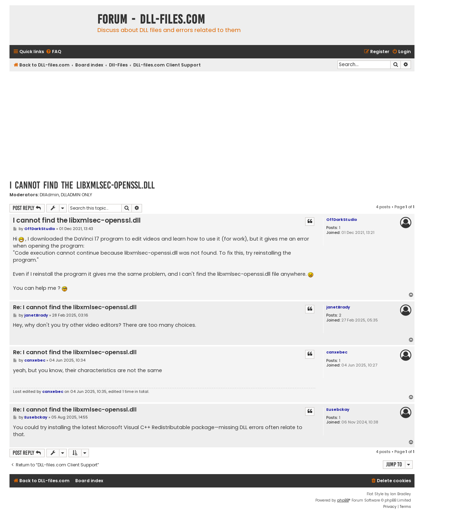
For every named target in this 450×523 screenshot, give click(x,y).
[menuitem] (53, 52)
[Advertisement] (211, 124)
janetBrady (338, 307)
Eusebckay (337, 409)
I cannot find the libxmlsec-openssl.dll (82, 185)
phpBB (343, 500)
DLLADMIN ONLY (76, 195)
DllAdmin (49, 195)
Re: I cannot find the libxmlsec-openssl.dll (75, 307)
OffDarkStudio (341, 219)
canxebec (336, 352)
